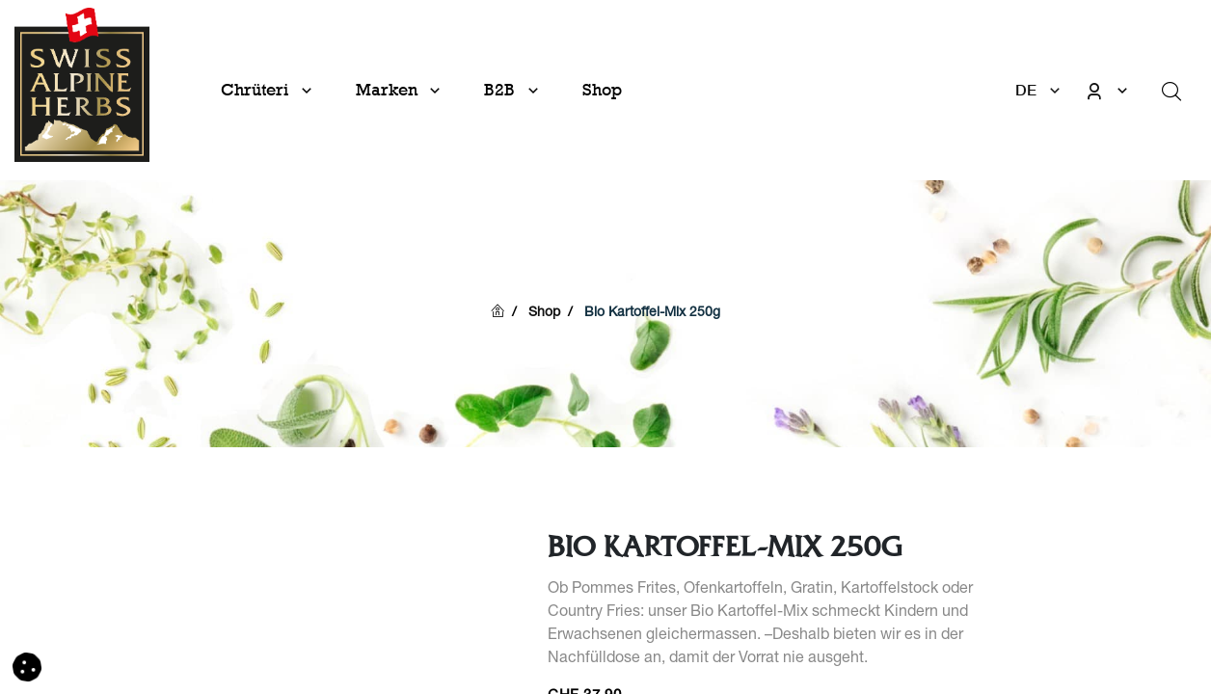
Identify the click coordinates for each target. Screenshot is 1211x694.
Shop (544, 313)
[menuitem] (602, 90)
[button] (27, 668)
